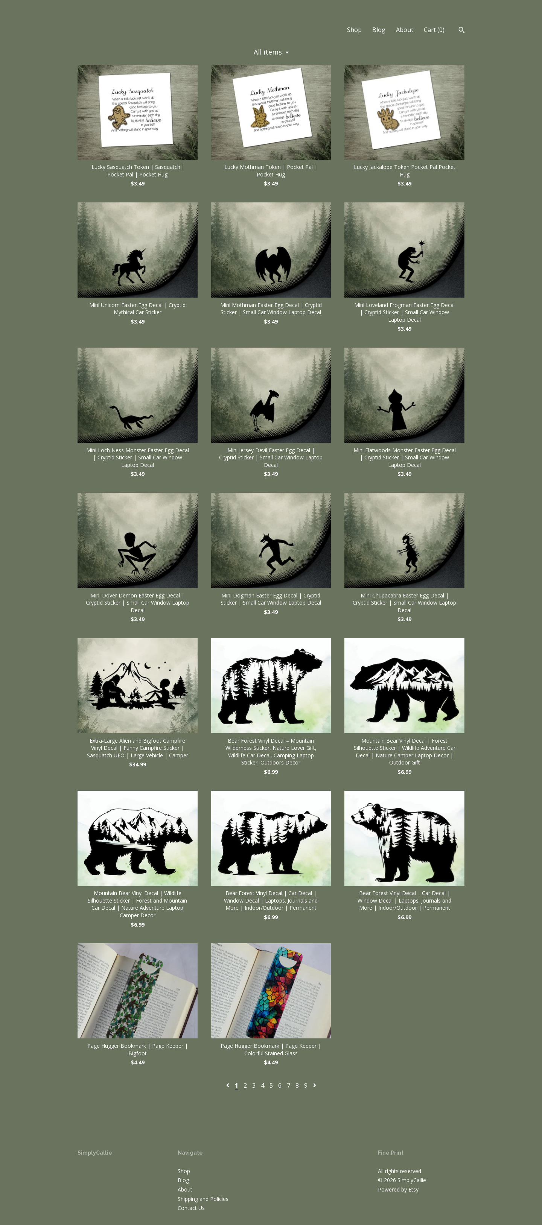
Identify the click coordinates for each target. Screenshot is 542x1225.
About (404, 30)
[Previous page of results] (228, 1085)
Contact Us (191, 1207)
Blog (378, 30)
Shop (354, 30)
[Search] (461, 31)
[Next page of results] (315, 1085)
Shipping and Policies (203, 1198)
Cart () (434, 30)
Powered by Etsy (398, 1189)
